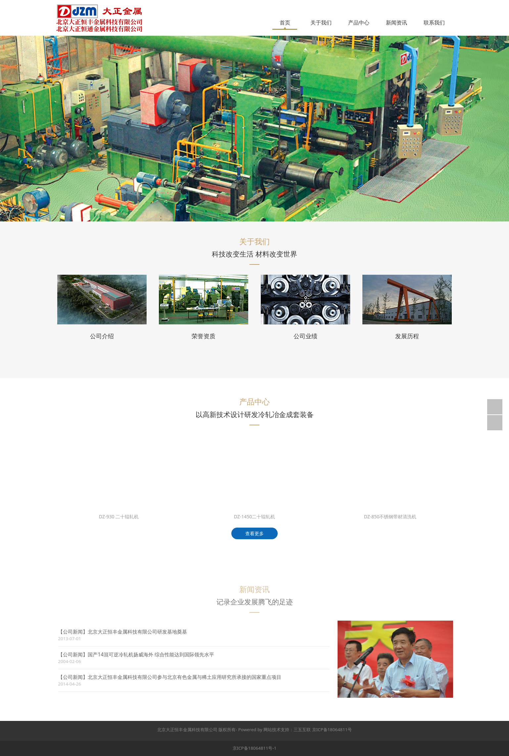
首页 (285, 22)
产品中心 (358, 22)
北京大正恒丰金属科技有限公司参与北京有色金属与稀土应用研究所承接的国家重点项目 (188, 677)
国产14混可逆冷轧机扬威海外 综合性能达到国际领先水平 (155, 654)
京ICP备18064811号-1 (255, 748)
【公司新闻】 (77, 631)
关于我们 (321, 22)
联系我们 (434, 22)
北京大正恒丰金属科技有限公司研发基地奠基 (141, 631)
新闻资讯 (396, 22)
